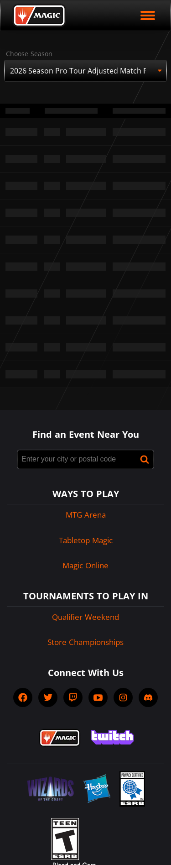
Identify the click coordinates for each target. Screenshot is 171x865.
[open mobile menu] (147, 15)
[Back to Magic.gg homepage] (39, 15)
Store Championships (85, 642)
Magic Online (85, 565)
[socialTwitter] (47, 697)
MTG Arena (86, 514)
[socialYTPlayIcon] (98, 697)
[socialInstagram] (123, 697)
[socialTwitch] (73, 697)
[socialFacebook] (22, 697)
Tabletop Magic (86, 540)
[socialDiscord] (148, 697)
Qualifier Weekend (85, 617)
